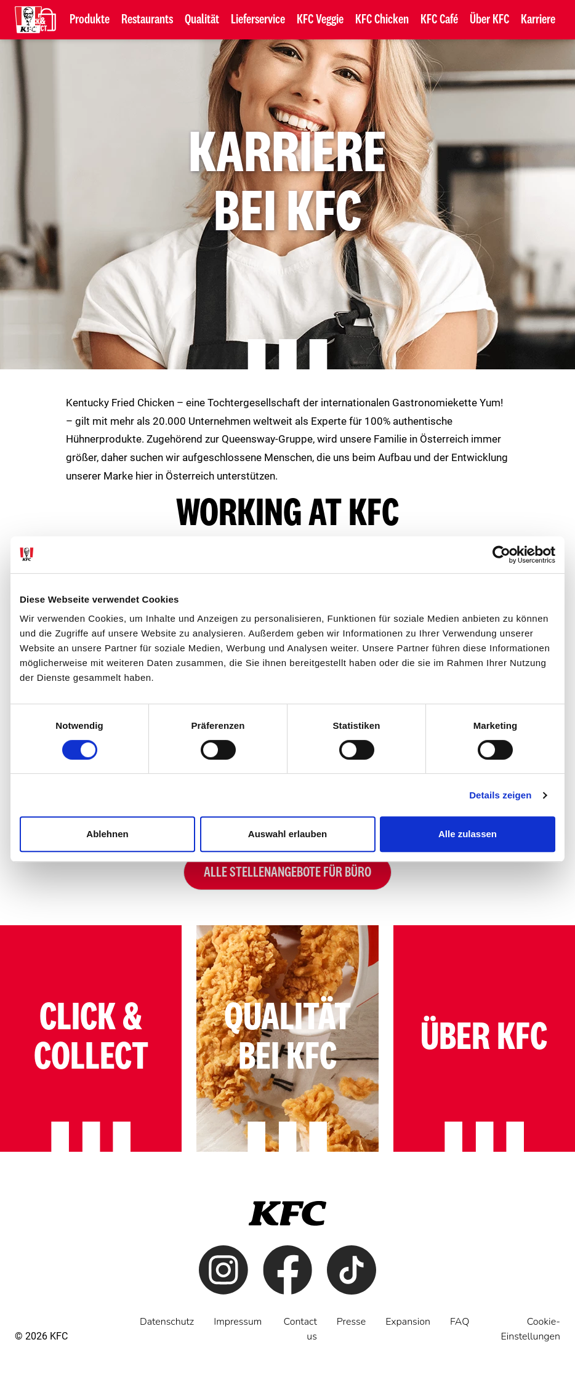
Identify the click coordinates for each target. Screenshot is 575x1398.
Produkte (90, 19)
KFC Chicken (382, 19)
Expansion (407, 1321)
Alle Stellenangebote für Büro (287, 872)
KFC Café (439, 19)
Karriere (538, 19)
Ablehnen (107, 834)
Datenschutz (167, 1321)
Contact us (299, 1329)
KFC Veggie (320, 19)
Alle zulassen (467, 834)
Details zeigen (500, 795)
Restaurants (147, 19)
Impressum (238, 1321)
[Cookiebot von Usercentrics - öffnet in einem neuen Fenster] (501, 554)
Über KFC (489, 19)
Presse (351, 1321)
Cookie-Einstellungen (530, 1329)
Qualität (202, 19)
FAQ (459, 1321)
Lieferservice (258, 19)
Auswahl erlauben (287, 834)
